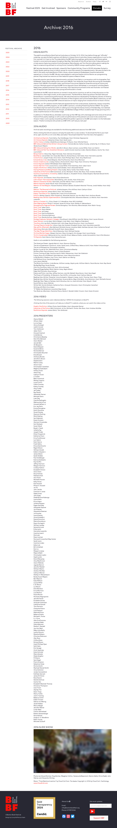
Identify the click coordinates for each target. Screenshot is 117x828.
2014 (7, 99)
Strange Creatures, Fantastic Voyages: (46, 219)
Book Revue (37, 156)
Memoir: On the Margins (42, 185)
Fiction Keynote (39, 164)
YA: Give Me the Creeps (41, 233)
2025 (7, 52)
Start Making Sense (40, 203)
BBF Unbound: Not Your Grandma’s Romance (49, 150)
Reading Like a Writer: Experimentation (47, 197)
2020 (7, 71)
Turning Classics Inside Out (43, 225)
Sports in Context (40, 201)
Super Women (38, 221)
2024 (7, 57)
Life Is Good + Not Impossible (44, 179)
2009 (7, 123)
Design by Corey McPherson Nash (15, 817)
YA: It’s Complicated (40, 235)
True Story (37, 223)
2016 (7, 90)
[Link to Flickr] (106, 1)
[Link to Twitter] (103, 1)
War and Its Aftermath (41, 227)
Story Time (37, 207)
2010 (7, 118)
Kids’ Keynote (38, 177)
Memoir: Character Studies (43, 181)
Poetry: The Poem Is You (42, 193)
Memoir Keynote (39, 183)
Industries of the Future (42, 172)
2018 (7, 81)
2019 (7, 76)
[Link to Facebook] (99, 1)
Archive (88, 1)
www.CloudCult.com (41, 783)
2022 (7, 67)
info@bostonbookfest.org (70, 808)
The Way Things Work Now (43, 231)
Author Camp (38, 142)
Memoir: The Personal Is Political (45, 189)
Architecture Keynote (41, 138)
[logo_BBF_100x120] (10, 8)
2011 (7, 114)
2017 (7, 85)
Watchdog (37, 229)
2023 (7, 62)
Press (94, 1)
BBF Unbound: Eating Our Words (45, 148)
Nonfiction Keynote (40, 191)
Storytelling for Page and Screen (44, 205)
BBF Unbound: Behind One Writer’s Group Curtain (50, 144)
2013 (7, 104)
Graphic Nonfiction (40, 167)
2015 (7, 95)
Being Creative (38, 154)
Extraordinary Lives (40, 160)
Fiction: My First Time (41, 166)
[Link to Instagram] (110, 1)
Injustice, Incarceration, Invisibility (45, 173)
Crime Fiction (38, 158)
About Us (81, 1)
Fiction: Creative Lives (41, 162)
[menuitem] (81, 1)
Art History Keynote (40, 140)
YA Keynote (38, 237)
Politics (36, 195)
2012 (7, 109)
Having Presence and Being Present (45, 170)
